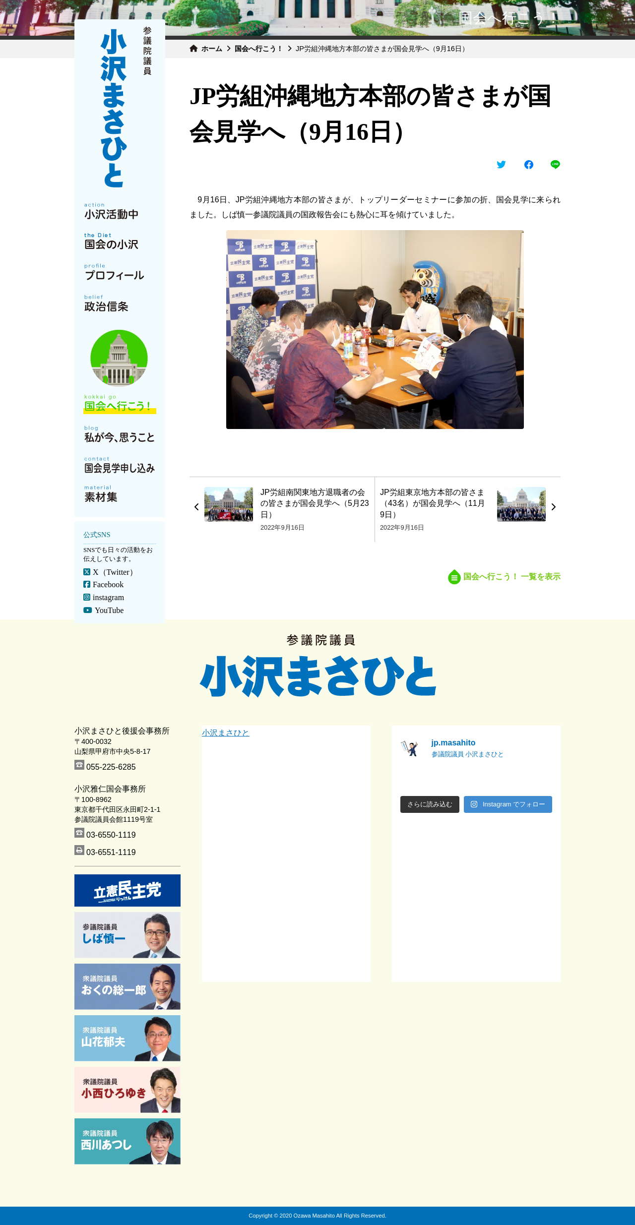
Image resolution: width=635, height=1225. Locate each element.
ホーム (211, 49)
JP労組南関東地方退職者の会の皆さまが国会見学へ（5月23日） (314, 503)
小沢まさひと (226, 733)
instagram (108, 597)
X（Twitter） (115, 572)
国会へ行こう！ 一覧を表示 (504, 576)
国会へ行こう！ (259, 49)
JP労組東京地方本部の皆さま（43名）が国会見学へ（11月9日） (432, 503)
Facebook (108, 584)
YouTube (109, 610)
